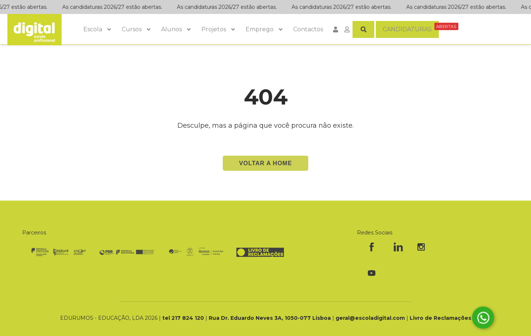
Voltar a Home (265, 163)
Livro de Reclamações (440, 318)
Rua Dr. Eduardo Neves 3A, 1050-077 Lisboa (270, 318)
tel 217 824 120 (183, 318)
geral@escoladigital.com (370, 318)
